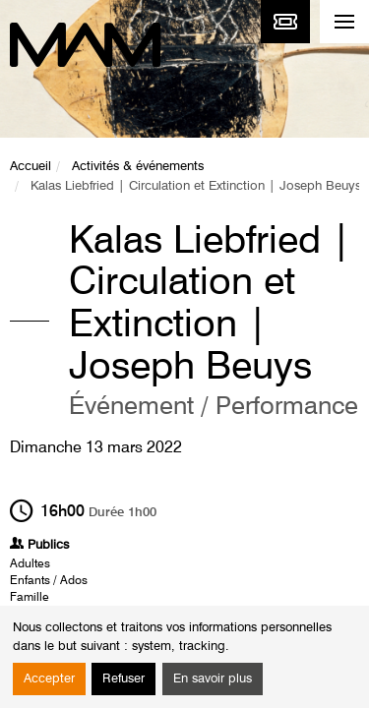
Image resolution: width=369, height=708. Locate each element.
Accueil (30, 166)
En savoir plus (212, 679)
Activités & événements (138, 166)
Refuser (123, 679)
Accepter (49, 679)
